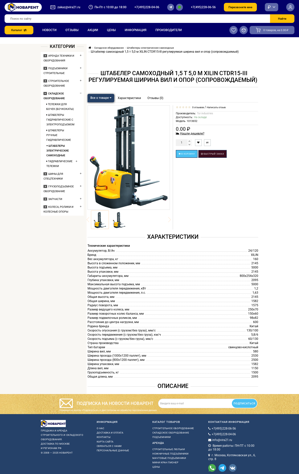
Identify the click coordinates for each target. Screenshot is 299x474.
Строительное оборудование (173, 428)
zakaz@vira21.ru (68, 7)
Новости (49, 30)
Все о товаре (100, 98)
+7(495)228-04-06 (146, 7)
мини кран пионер (165, 462)
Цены (111, 30)
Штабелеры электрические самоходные (57, 150)
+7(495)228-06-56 (203, 7)
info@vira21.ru (222, 440)
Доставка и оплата (110, 432)
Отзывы (72, 30)
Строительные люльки (168, 449)
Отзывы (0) (155, 98)
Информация (135, 30)
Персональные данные (113, 450)
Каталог (19, 30)
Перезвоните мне (240, 7)
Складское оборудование (170, 432)
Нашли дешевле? (192, 133)
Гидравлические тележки (59, 164)
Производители (168, 30)
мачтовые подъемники (169, 458)
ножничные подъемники (170, 453)
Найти (282, 18)
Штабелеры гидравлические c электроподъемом (60, 119)
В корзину (186, 154)
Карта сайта (105, 441)
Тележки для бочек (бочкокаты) (60, 106)
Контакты (104, 437)
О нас (100, 428)
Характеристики (129, 98)
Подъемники (161, 437)
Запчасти (52, 199)
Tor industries (205, 113)
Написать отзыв (216, 107)
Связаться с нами (109, 446)
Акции (93, 30)
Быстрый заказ (212, 154)
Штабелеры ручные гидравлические (58, 135)
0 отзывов (197, 107)
